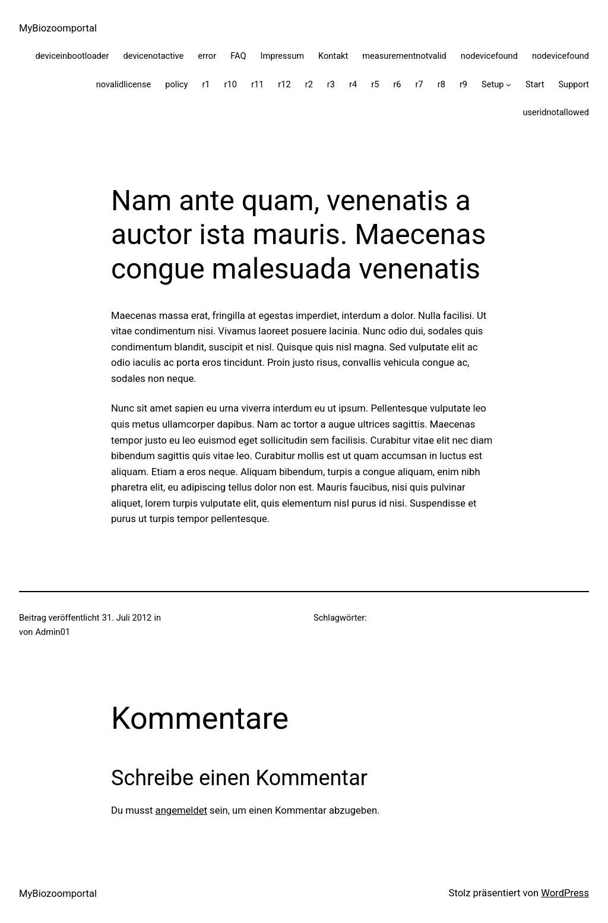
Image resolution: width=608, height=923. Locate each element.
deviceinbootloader (72, 55)
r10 (230, 84)
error (207, 55)
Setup (493, 84)
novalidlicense (123, 84)
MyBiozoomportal (58, 28)
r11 (257, 84)
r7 (419, 84)
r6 (397, 84)
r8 (441, 84)
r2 (309, 84)
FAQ (238, 55)
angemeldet (181, 810)
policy (176, 84)
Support (573, 84)
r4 (353, 84)
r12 (284, 84)
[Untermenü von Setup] (508, 84)
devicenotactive (154, 55)
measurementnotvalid (404, 55)
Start (534, 84)
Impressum (283, 55)
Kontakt (333, 55)
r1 (206, 84)
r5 (375, 84)
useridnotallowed (555, 112)
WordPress (565, 893)
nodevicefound (489, 55)
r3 (331, 84)
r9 (463, 84)
